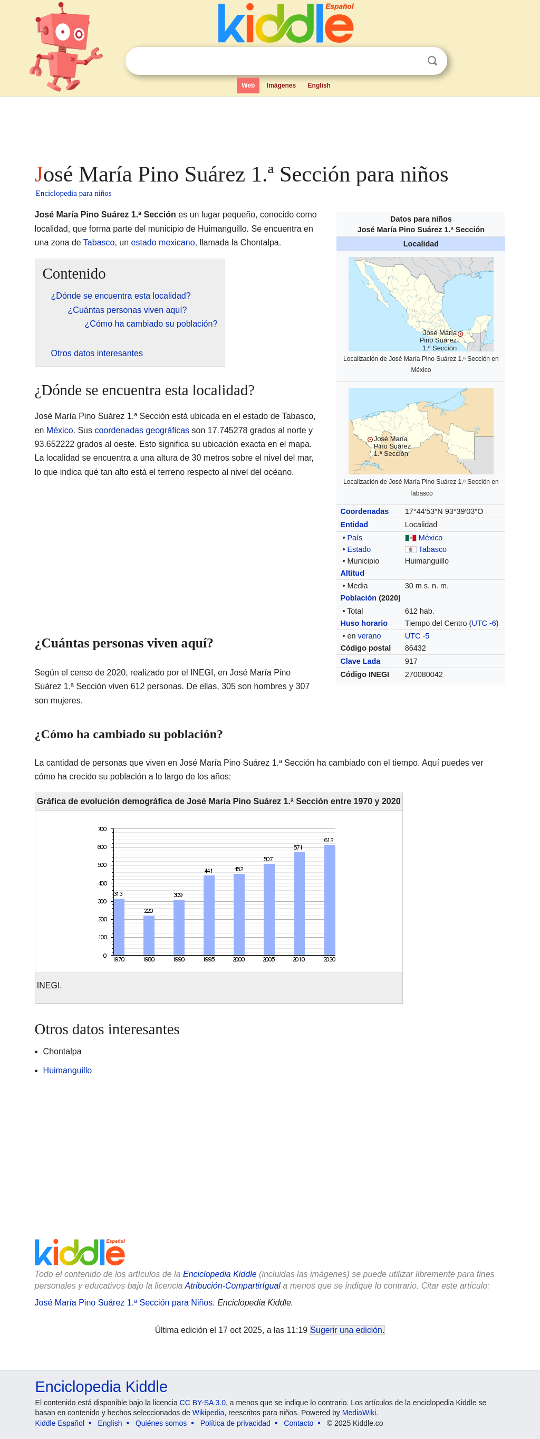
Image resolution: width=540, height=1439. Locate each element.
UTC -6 (483, 623)
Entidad (354, 524)
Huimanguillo (67, 1070)
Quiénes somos (161, 1423)
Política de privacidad (235, 1423)
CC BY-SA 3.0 (203, 1402)
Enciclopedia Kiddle (220, 1274)
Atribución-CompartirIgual (233, 1285)
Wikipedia (208, 1412)
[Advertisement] (269, 127)
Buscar (432, 61)
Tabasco (433, 549)
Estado (359, 549)
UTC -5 (417, 636)
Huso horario (364, 623)
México (431, 537)
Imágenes (281, 85)
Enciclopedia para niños (74, 193)
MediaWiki (359, 1412)
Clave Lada (360, 661)
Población (358, 598)
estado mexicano (163, 242)
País (354, 537)
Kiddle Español (59, 1423)
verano (369, 636)
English (319, 85)
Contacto (298, 1423)
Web (248, 85)
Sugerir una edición (346, 1330)
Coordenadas (364, 511)
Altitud (352, 573)
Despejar (411, 61)
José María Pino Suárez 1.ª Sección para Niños (124, 1302)
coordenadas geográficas (141, 430)
